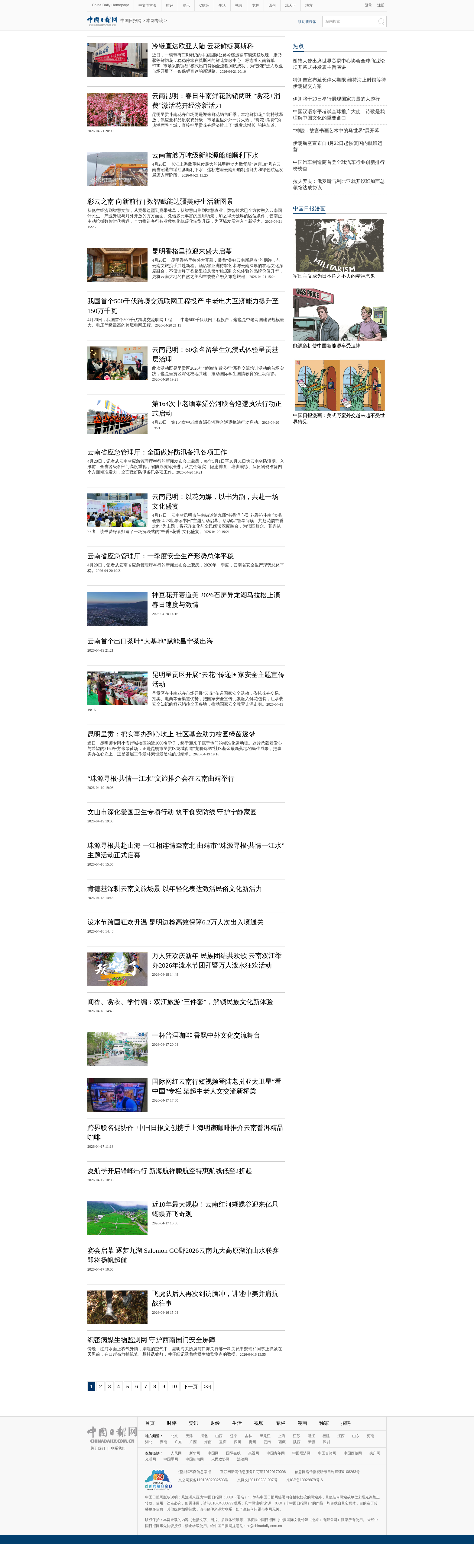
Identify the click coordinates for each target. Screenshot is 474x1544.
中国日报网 (130, 20)
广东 (178, 1442)
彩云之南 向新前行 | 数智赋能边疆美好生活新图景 (160, 201)
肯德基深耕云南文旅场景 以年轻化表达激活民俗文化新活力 (174, 888)
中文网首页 (147, 5)
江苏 (296, 1436)
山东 (355, 1436)
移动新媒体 (307, 22)
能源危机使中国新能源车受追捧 (327, 345)
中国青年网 (276, 1453)
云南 (267, 1442)
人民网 (176, 1453)
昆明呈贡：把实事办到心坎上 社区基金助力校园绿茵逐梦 (171, 734)
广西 (193, 1442)
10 (174, 1386)
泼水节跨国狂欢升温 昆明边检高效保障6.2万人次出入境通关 (175, 922)
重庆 (222, 1442)
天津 (189, 1436)
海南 (208, 1442)
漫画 (302, 1423)
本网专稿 (154, 20)
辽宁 (233, 1436)
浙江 (311, 1436)
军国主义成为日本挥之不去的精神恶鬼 (334, 276)
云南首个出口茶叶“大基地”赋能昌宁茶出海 (150, 641)
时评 (169, 5)
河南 (370, 1436)
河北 (204, 1436)
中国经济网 (301, 1453)
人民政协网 (220, 1459)
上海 (281, 1436)
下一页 (190, 1386)
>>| (207, 1386)
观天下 (290, 5)
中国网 (213, 1453)
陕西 (296, 1442)
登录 (368, 5)
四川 (237, 1442)
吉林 (248, 1436)
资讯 (186, 5)
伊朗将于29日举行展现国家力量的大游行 (336, 98)
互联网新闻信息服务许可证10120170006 (253, 1472)
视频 (238, 5)
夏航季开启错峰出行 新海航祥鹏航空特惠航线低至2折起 (169, 1171)
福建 (326, 1436)
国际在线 (233, 1453)
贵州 (252, 1442)
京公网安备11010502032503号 (203, 1480)
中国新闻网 (195, 1459)
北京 (174, 1436)
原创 (272, 5)
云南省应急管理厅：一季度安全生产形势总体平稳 (160, 556)
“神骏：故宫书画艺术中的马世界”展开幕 (336, 130)
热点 (298, 46)
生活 (222, 5)
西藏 (282, 1442)
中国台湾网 (327, 1453)
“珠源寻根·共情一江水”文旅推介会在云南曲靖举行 (161, 778)
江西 (341, 1436)
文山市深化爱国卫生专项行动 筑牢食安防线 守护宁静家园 (172, 812)
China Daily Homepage (110, 5)
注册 (381, 5)
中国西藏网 (353, 1453)
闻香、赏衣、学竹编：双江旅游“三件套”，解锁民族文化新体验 (180, 1002)
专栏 (255, 5)
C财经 (204, 5)
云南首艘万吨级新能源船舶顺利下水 (205, 155)
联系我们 (118, 1448)
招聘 (346, 1423)
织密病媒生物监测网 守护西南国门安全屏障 (151, 1340)
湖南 (163, 1442)
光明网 (150, 1459)
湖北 (148, 1442)
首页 (150, 1423)
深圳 (326, 1442)
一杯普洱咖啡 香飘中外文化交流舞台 (206, 1035)
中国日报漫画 (309, 209)
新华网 (194, 1453)
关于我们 (97, 1448)
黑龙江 (265, 1436)
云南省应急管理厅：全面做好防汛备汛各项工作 (157, 452)
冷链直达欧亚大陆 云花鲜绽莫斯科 (203, 46)
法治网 (242, 1459)
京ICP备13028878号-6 (305, 1480)
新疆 (311, 1442)
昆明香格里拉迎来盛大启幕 (192, 251)
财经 (215, 1423)
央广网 (374, 1453)
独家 (324, 1423)
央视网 (253, 1453)
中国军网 (171, 1459)
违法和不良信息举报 (194, 1472)
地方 (309, 5)
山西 (218, 1436)
